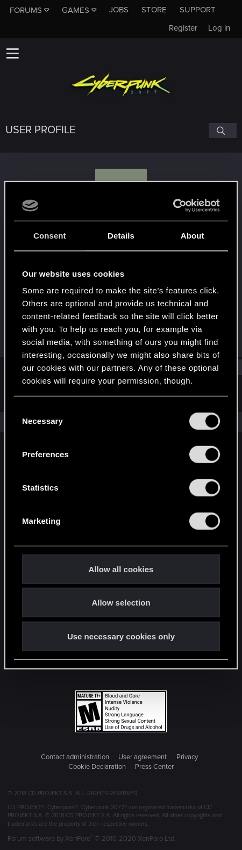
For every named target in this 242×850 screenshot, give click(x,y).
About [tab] (192, 235)
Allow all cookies (121, 568)
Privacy (187, 757)
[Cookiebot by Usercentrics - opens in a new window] (173, 206)
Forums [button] (26, 10)
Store (154, 10)
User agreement (142, 757)
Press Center (154, 766)
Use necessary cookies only (121, 635)
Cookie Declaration (97, 766)
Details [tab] (121, 235)
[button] (12, 53)
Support (198, 10)
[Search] (223, 130)
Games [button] (75, 10)
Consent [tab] (49, 235)
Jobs (119, 10)
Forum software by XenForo (92, 838)
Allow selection (120, 602)
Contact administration (75, 757)
